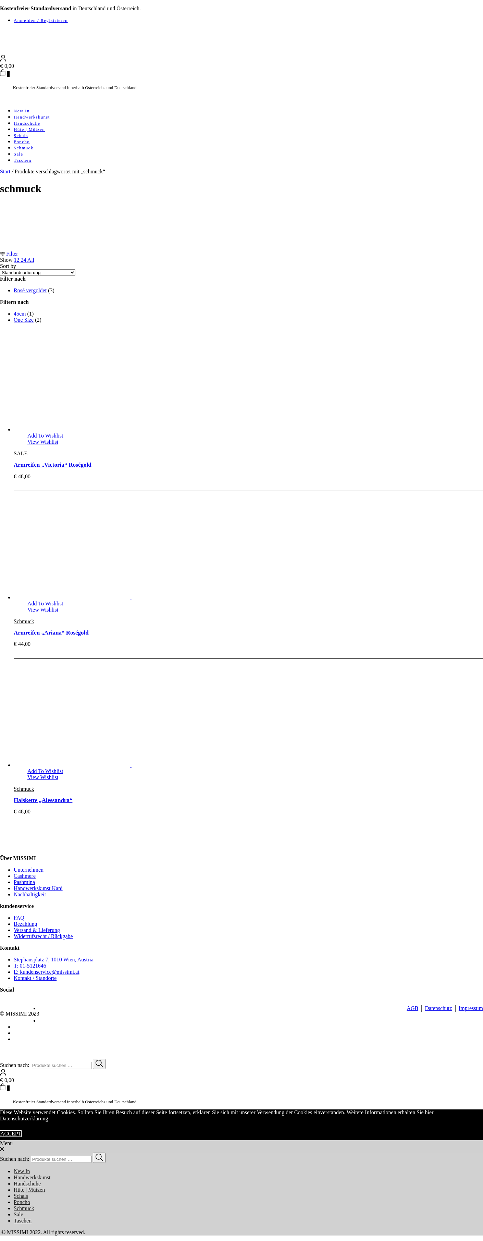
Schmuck (23, 147)
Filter (9, 254)
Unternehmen (29, 870)
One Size (24, 320)
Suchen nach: (14, 1065)
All (30, 260)
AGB (412, 1008)
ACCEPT (10, 1133)
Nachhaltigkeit (30, 894)
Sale (18, 154)
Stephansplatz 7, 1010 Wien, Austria (54, 959)
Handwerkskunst (32, 117)
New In (21, 110)
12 (17, 260)
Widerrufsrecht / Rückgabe (43, 936)
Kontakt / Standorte (35, 978)
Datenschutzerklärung (24, 1118)
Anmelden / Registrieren (41, 20)
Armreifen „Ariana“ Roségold (51, 632)
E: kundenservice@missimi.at (46, 972)
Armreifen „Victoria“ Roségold (52, 465)
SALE (20, 453)
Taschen (23, 160)
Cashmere (25, 876)
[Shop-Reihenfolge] (37, 272)
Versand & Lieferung (37, 930)
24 (24, 260)
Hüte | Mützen (29, 129)
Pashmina (24, 882)
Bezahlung (25, 924)
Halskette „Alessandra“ (43, 800)
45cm (20, 314)
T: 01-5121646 (30, 966)
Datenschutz (438, 1008)
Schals (21, 135)
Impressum (471, 1008)
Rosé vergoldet (30, 290)
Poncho (22, 141)
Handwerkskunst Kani (38, 888)
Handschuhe (27, 123)
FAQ (19, 918)
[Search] (99, 1064)
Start (5, 171)
